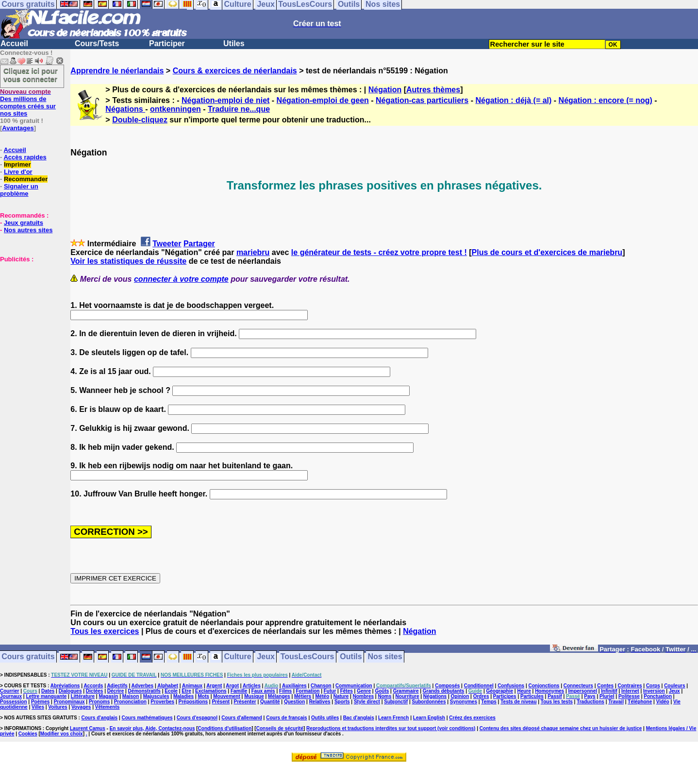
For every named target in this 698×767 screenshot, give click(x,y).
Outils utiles (325, 717)
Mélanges (279, 696)
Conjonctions (544, 685)
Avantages (17, 128)
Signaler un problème (19, 190)
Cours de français (286, 717)
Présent (221, 701)
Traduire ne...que (239, 109)
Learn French (393, 717)
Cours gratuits (27, 657)
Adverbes (143, 685)
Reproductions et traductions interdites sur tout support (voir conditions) (390, 728)
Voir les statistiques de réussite (128, 261)
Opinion (460, 696)
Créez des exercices (472, 717)
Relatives (320, 701)
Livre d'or (18, 171)
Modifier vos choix (61, 733)
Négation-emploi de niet (225, 100)
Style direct (367, 701)
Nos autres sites (28, 230)
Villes (38, 707)
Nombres (363, 696)
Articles (252, 685)
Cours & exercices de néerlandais (235, 71)
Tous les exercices (104, 631)
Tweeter (166, 243)
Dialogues (70, 691)
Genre (364, 691)
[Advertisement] (29, 311)
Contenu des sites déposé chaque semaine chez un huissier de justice (561, 728)
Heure (524, 691)
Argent (214, 685)
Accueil (14, 43)
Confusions (511, 685)
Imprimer (17, 164)
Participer (167, 43)
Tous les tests (557, 701)
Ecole (171, 691)
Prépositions (193, 701)
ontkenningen (175, 109)
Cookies (27, 733)
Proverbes (162, 701)
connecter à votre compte (181, 279)
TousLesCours (307, 657)
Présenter (245, 701)
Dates (47, 691)
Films (285, 691)
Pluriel (607, 696)
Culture (237, 657)
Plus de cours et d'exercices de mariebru (547, 252)
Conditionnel (479, 685)
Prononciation (130, 701)
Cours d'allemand (241, 717)
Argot (232, 685)
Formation (308, 691)
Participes (504, 696)
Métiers (302, 696)
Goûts (382, 691)
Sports (342, 701)
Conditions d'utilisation (225, 728)
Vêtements (107, 707)
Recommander (26, 179)
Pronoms (99, 701)
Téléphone (640, 701)
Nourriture (407, 696)
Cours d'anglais (100, 717)
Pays (589, 696)
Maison (130, 696)
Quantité (270, 701)
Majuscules (156, 696)
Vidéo (662, 701)
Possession (13, 701)
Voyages (81, 707)
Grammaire (406, 691)
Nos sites (385, 657)
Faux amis (263, 691)
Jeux (265, 657)
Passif (555, 696)
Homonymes (549, 691)
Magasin (108, 696)
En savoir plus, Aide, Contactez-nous (152, 728)
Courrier (9, 691)
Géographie (499, 691)
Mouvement (226, 696)
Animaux (192, 685)
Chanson (321, 685)
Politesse (629, 696)
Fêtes (346, 691)
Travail (616, 701)
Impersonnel (582, 691)
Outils (351, 657)
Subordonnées (429, 701)
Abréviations (65, 685)
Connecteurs (578, 685)
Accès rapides (24, 157)
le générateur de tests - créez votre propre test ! (379, 252)
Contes (605, 685)
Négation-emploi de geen (323, 100)
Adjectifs (117, 685)
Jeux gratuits (23, 222)
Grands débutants (444, 691)
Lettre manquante (46, 696)
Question (294, 701)
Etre (186, 691)
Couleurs (674, 685)
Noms (384, 696)
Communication (353, 685)
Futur (330, 691)
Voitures (57, 707)
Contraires (630, 685)
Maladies (183, 696)
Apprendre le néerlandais (117, 71)
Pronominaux (69, 701)
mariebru (252, 252)
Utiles (234, 43)
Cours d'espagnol (197, 717)
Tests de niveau (518, 701)
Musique (254, 696)
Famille (239, 691)
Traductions (590, 701)
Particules (532, 696)
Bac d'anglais (358, 717)
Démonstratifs (144, 691)
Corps (653, 685)
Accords (93, 685)
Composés (447, 685)
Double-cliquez (139, 120)
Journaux (11, 696)
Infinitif (609, 691)
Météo (322, 696)
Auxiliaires (294, 685)
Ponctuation (658, 696)
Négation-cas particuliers (422, 100)
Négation (384, 89)
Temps (489, 701)
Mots (203, 696)
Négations (125, 109)
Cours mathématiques (147, 717)
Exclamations (210, 691)
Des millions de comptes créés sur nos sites (28, 102)
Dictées (94, 691)
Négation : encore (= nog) (605, 100)
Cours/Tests (97, 43)
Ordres (481, 696)
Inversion (654, 691)
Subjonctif (396, 701)
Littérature (83, 696)
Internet (630, 691)
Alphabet (167, 685)
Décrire (115, 691)
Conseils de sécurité (279, 728)
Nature (341, 696)
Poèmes (40, 701)
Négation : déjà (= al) (513, 100)
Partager (199, 243)
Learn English (429, 717)
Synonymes (463, 701)
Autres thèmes (433, 89)
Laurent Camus (87, 728)
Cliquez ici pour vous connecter (30, 75)
